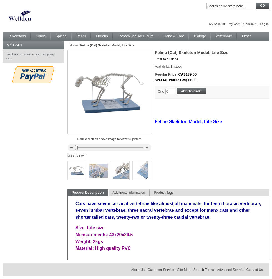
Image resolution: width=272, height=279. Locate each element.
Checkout (249, 24)
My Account (217, 24)
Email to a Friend (166, 59)
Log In (264, 24)
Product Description (88, 193)
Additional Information (129, 193)
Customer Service (161, 270)
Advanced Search (230, 270)
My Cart (234, 24)
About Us (138, 270)
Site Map (183, 270)
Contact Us (254, 270)
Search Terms (203, 270)
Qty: (161, 91)
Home (74, 45)
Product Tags (163, 193)
